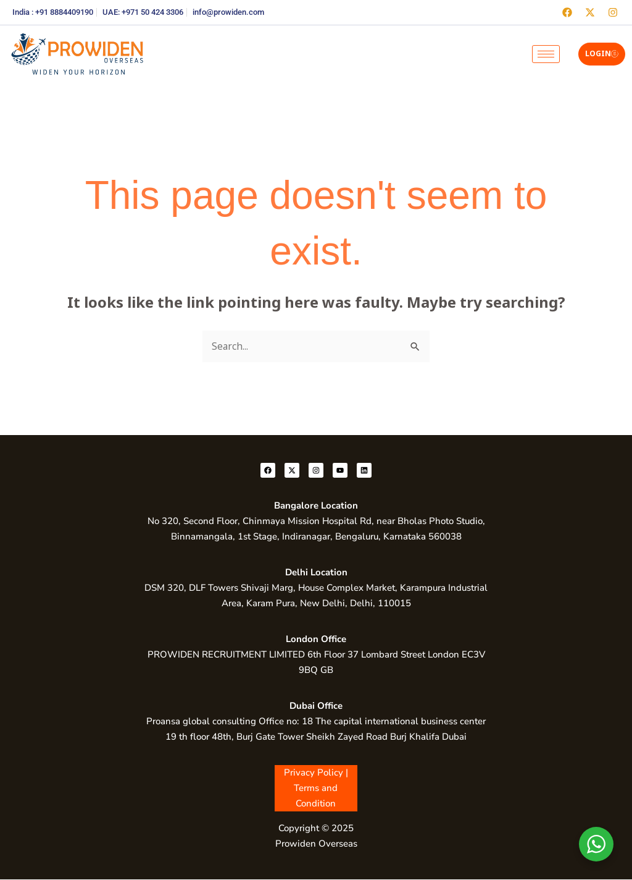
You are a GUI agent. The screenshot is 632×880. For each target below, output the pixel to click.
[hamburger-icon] (546, 54)
